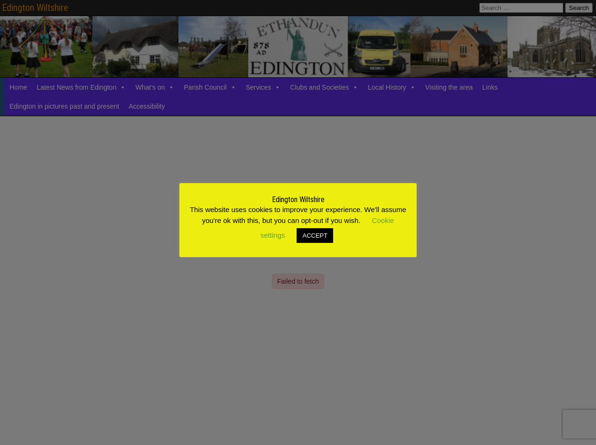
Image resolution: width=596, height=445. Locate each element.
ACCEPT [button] (314, 235)
